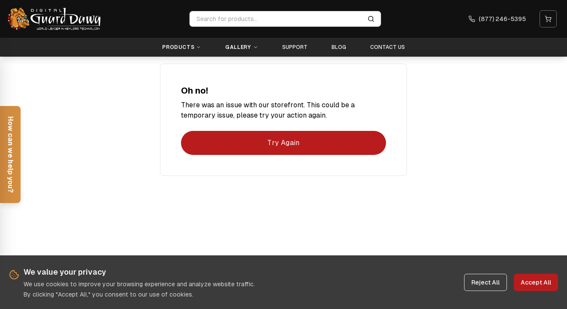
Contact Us (387, 47)
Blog (339, 47)
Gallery (241, 47)
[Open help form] (10, 154)
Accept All (536, 282)
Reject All (485, 282)
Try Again (283, 143)
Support (295, 47)
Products (181, 47)
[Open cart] (548, 18)
